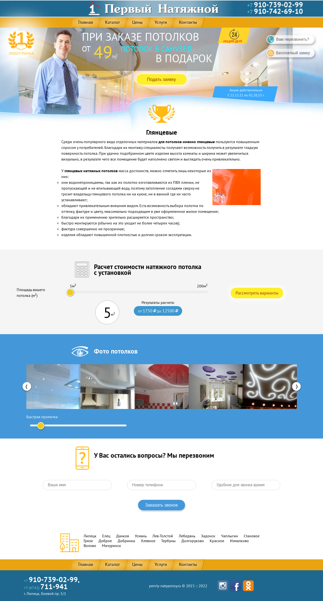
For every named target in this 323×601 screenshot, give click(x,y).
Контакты (188, 22)
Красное (217, 540)
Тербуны (168, 540)
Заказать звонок (161, 505)
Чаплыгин (229, 535)
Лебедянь (187, 535)
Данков (122, 535)
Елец (106, 535)
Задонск (208, 535)
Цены (137, 22)
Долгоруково (192, 540)
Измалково (239, 540)
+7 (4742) (46, 587)
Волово (90, 545)
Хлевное (148, 540)
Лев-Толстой (162, 535)
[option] (53, 386)
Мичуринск (111, 545)
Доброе (105, 540)
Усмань (141, 535)
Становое (251, 535)
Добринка (126, 540)
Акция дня (232, 41)
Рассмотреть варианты (257, 293)
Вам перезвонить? (288, 39)
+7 (275, 5)
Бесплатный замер (288, 53)
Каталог (112, 22)
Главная (85, 22)
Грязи (88, 540)
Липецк (90, 535)
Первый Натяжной (162, 8)
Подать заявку (161, 79)
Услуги (160, 22)
